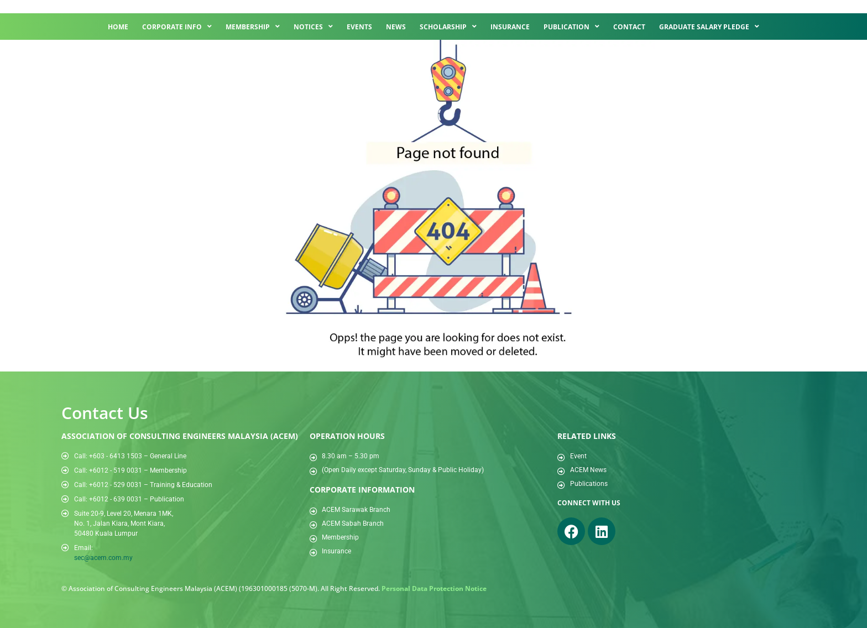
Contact (629, 27)
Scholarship (448, 26)
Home (118, 27)
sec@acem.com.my (103, 558)
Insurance (510, 27)
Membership (253, 26)
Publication (571, 26)
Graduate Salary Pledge (709, 26)
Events (359, 27)
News (396, 27)
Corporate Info (177, 26)
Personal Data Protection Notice (434, 588)
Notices (313, 26)
